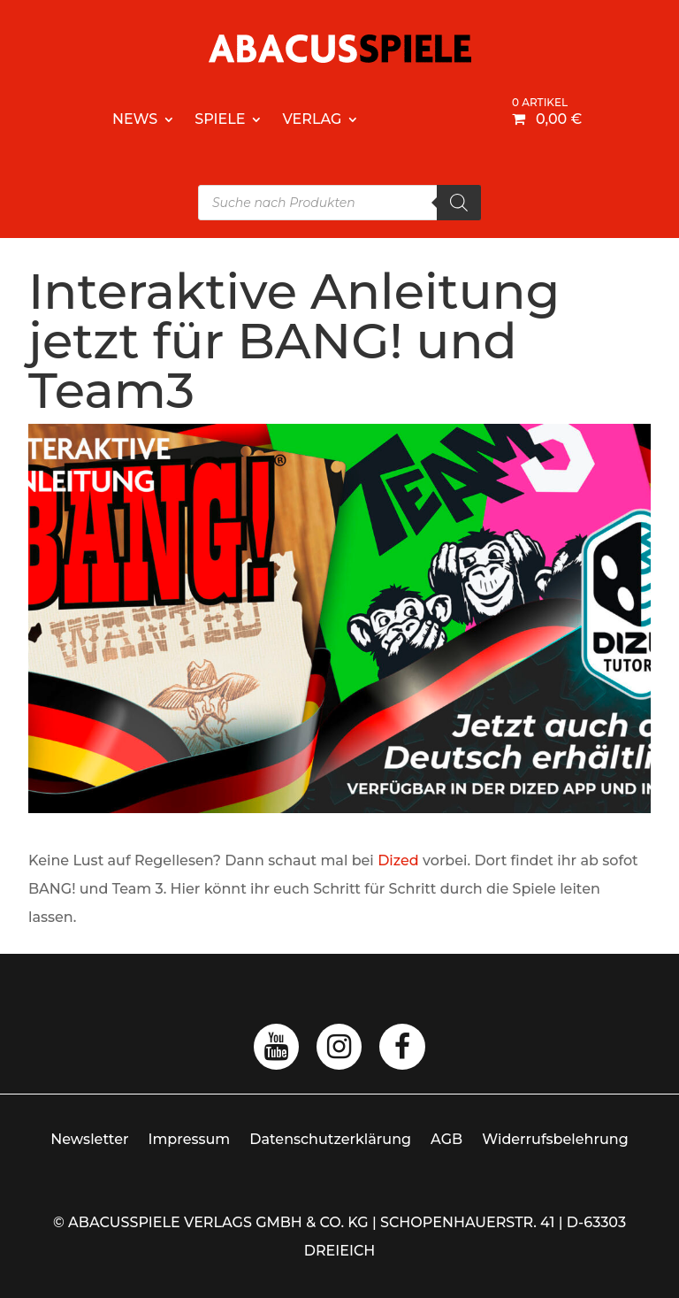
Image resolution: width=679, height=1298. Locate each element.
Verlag (311, 119)
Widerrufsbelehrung (555, 1139)
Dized (398, 860)
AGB (446, 1139)
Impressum (190, 1139)
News (134, 119)
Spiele (220, 119)
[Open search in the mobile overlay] (339, 202)
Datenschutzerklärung (330, 1139)
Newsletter (89, 1139)
